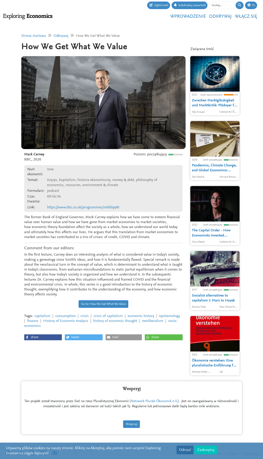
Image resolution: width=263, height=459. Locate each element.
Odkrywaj (220, 16)
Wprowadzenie (188, 16)
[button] (43, 337)
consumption (65, 316)
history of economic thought (115, 321)
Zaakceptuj (206, 450)
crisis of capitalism (108, 316)
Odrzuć (185, 450)
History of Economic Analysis (65, 321)
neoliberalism (152, 321)
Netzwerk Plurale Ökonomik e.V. (154, 401)
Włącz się (246, 16)
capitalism (42, 316)
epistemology (169, 316)
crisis (85, 316)
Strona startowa (33, 36)
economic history (141, 316)
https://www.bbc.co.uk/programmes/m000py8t (83, 207)
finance (32, 321)
